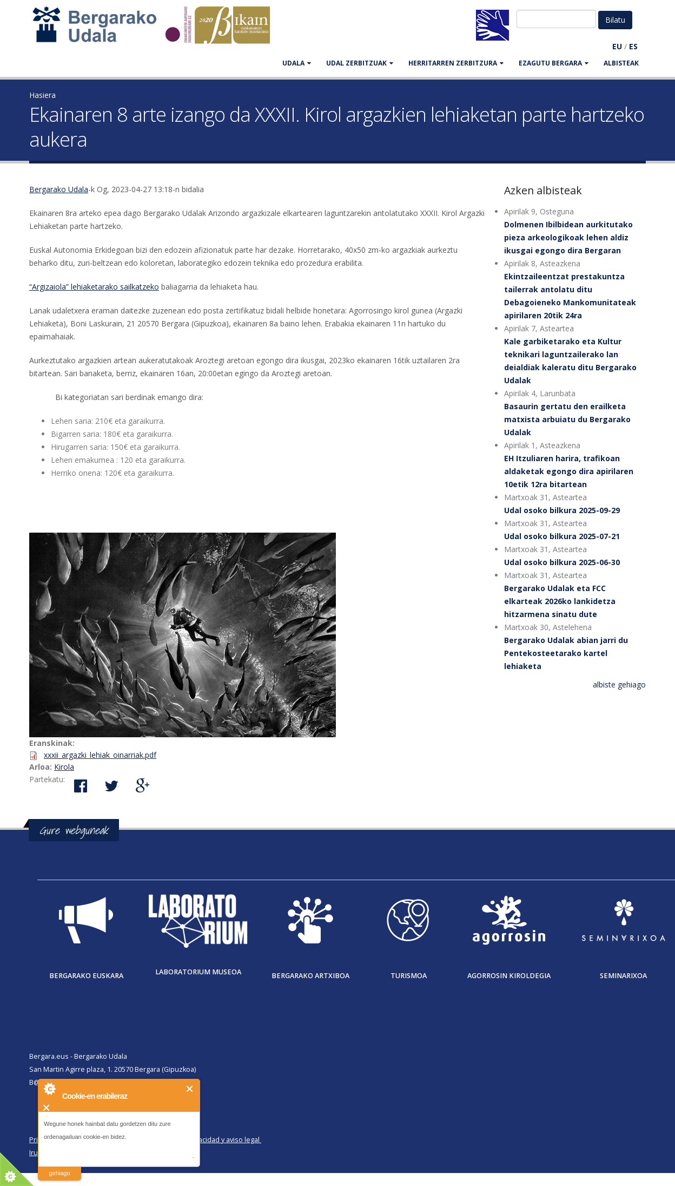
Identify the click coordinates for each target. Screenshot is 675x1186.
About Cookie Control (49, 1088)
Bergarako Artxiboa (310, 975)
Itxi (190, 1088)
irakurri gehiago (59, 1166)
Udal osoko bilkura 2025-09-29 (562, 510)
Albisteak (621, 63)
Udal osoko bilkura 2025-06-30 (562, 562)
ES (633, 46)
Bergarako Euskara (86, 975)
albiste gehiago (619, 684)
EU (617, 46)
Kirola (64, 767)
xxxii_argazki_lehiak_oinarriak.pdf (100, 755)
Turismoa (409, 975)
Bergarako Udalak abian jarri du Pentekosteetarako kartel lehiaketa (566, 653)
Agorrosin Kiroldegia (509, 975)
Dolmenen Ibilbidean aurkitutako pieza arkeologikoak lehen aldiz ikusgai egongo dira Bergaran (568, 237)
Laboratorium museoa (198, 972)
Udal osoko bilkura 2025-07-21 (562, 536)
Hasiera (42, 95)
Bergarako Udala (58, 189)
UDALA (296, 63)
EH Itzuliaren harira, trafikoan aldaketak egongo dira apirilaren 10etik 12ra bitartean (568, 471)
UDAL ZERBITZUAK (359, 63)
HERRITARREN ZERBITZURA (456, 63)
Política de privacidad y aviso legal (206, 1139)
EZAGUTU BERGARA (553, 63)
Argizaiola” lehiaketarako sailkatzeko (95, 286)
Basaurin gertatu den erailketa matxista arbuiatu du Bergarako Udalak (567, 419)
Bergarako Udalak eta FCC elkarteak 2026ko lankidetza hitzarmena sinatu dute (560, 601)
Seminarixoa (623, 975)
